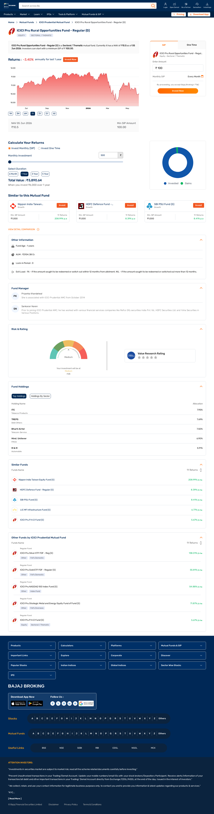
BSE (44, 748)
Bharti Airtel (18, 429)
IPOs (49, 14)
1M (10, 113)
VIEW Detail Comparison (24, 229)
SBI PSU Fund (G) (164, 204)
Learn (37, 14)
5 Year (45, 174)
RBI (97, 748)
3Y (39, 113)
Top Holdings (19, 396)
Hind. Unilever (19, 438)
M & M (14, 448)
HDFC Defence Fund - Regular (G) (99, 205)
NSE (62, 748)
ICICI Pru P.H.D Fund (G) (32, 520)
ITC (13, 409)
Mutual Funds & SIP (91, 14)
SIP (164, 45)
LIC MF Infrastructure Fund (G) (35, 510)
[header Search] (85, 6)
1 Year (24, 174)
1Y (33, 113)
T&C (197, 85)
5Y (47, 113)
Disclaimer (54, 804)
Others (162, 718)
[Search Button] (153, 6)
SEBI (79, 748)
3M (17, 113)
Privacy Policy (71, 804)
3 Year (35, 174)
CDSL (115, 748)
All (54, 113)
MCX (153, 748)
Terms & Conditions (92, 804)
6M (25, 113)
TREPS (14, 419)
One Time (192, 45)
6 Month (13, 174)
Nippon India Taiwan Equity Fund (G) (30, 205)
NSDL (134, 748)
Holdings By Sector (40, 396)
